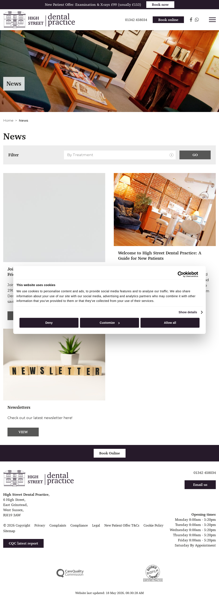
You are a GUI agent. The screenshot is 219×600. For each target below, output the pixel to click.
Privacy (39, 525)
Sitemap (9, 531)
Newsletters (18, 407)
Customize (110, 322)
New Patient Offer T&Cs (121, 525)
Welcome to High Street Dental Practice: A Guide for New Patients (159, 255)
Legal (96, 525)
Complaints (57, 525)
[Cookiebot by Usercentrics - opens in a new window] (179, 274)
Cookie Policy (153, 525)
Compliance (79, 525)
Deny (49, 322)
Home (8, 120)
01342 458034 (205, 472)
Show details (188, 312)
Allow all (170, 322)
